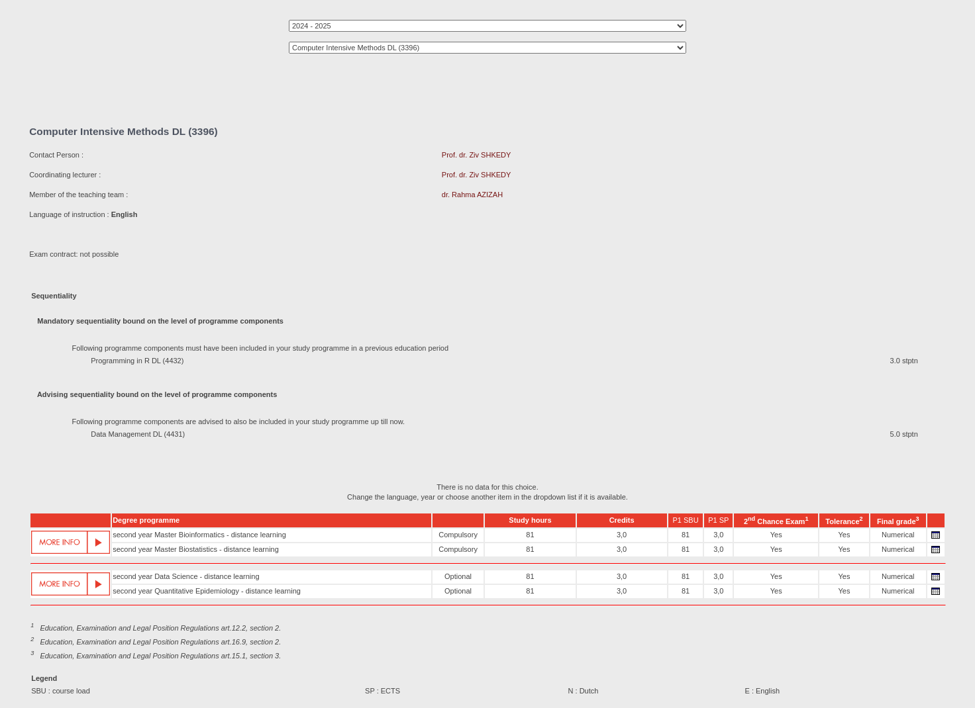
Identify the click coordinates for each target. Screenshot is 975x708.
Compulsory (458, 535)
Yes (776, 535)
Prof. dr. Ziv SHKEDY (476, 155)
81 (530, 535)
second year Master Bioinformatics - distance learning (199, 535)
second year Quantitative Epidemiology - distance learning (207, 591)
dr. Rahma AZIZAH (472, 195)
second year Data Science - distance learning (186, 576)
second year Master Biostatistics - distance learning (196, 549)
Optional (458, 576)
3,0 (622, 535)
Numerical (898, 535)
